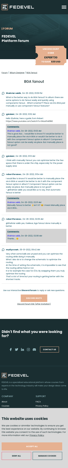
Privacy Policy (36, 435)
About (4, 401)
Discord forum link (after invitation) (34, 304)
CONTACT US (49, 349)
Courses (5, 406)
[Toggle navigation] (64, 7)
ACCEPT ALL (32, 446)
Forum (5, 72)
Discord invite (34, 298)
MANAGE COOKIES (47, 456)
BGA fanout (32, 72)
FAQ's (38, 401)
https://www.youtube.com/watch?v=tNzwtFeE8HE (29, 121)
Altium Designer (17, 72)
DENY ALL (16, 456)
